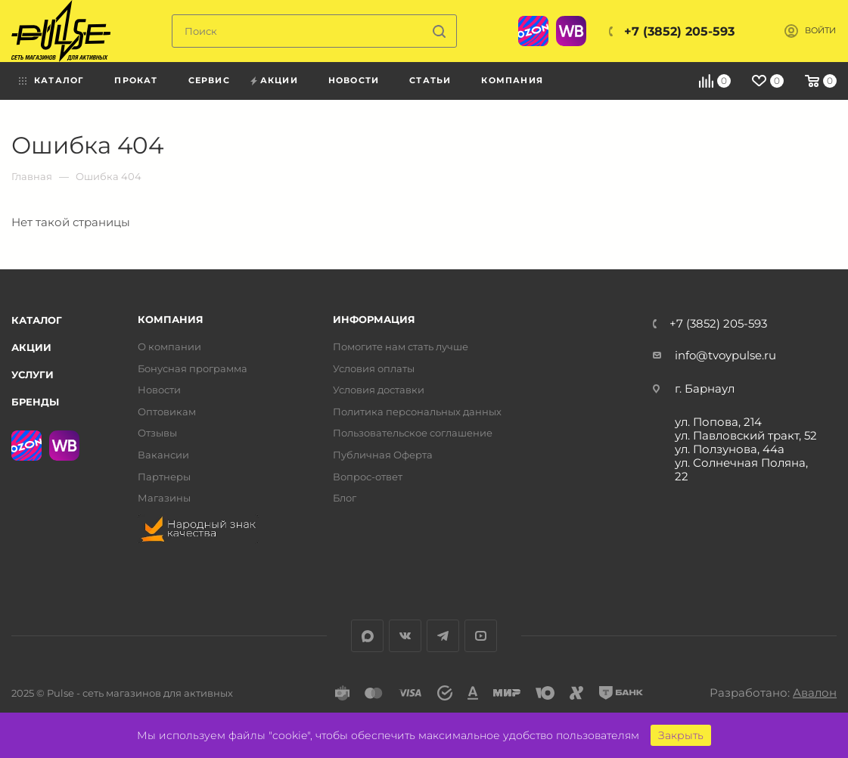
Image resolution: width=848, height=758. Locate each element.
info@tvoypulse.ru (725, 355)
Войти (820, 31)
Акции (31, 347)
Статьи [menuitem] (430, 80)
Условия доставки (378, 390)
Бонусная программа (192, 368)
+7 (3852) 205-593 (679, 31)
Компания (170, 319)
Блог (344, 498)
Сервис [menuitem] (209, 80)
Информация (374, 319)
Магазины (164, 498)
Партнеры (164, 477)
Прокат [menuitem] (135, 80)
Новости (159, 390)
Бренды (35, 402)
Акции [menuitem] (279, 80)
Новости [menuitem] (353, 80)
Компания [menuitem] (512, 80)
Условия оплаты (374, 368)
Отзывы (157, 433)
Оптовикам (167, 412)
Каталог (36, 320)
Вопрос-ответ (367, 477)
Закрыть (681, 735)
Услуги (32, 374)
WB (571, 31)
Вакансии (163, 455)
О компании (169, 347)
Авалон (815, 692)
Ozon (533, 31)
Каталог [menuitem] (59, 80)
